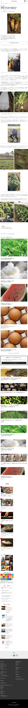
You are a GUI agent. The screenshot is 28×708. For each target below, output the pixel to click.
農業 (1, 11)
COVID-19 (17, 665)
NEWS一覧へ (7, 647)
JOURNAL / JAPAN (5, 3)
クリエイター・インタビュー (3, 668)
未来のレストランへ (18, 664)
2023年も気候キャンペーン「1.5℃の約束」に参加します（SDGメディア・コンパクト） (7, 593)
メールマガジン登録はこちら (3, 696)
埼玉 (6, 11)
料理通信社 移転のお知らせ (5, 590)
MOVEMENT (17, 662)
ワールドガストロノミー (18, 663)
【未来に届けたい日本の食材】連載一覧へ (14, 353)
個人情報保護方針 (2, 693)
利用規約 (1, 692)
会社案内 (1, 686)
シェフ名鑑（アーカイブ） (3, 669)
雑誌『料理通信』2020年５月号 (6, 228)
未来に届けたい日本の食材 (11, 11)
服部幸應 (4, 11)
